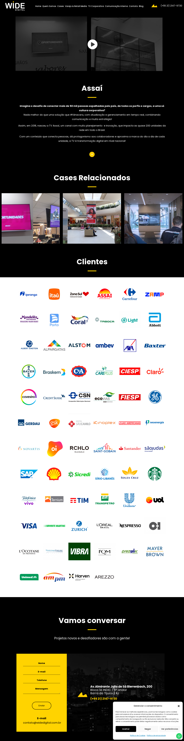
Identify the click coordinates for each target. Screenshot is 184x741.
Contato (133, 6)
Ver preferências (169, 729)
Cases (60, 6)
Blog (141, 6)
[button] (178, 706)
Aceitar (126, 729)
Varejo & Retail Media (76, 6)
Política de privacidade (156, 735)
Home (38, 6)
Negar (148, 729)
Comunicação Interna (116, 6)
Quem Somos (49, 6)
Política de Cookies (137, 735)
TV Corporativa (96, 6)
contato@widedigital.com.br (42, 723)
